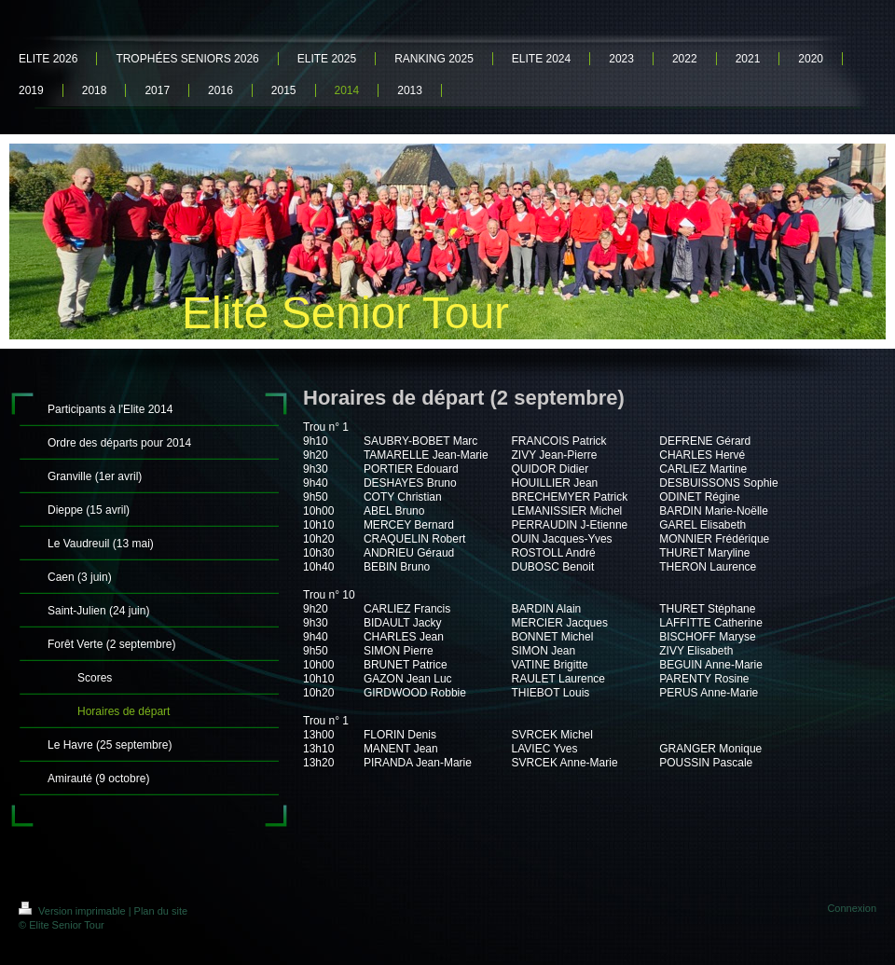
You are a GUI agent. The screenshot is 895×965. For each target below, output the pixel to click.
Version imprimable (74, 911)
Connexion (851, 908)
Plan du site (160, 911)
